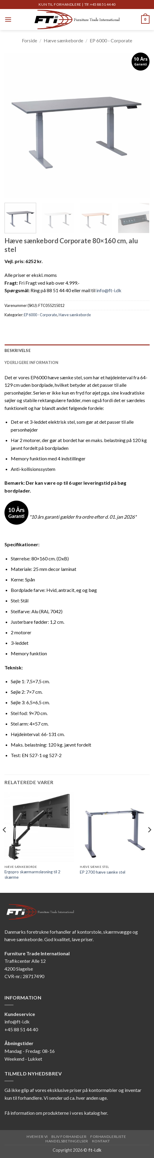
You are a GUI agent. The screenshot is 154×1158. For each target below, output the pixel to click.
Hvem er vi (37, 1136)
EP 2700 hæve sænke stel (102, 872)
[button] (8, 19)
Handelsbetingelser (66, 1141)
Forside (29, 40)
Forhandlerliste (108, 1136)
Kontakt (101, 1141)
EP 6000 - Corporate (111, 40)
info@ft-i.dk (108, 290)
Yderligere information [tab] (31, 362)
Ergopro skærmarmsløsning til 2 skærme (32, 874)
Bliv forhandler (68, 1136)
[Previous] (4, 841)
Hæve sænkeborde (63, 40)
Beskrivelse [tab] (17, 350)
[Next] (149, 841)
